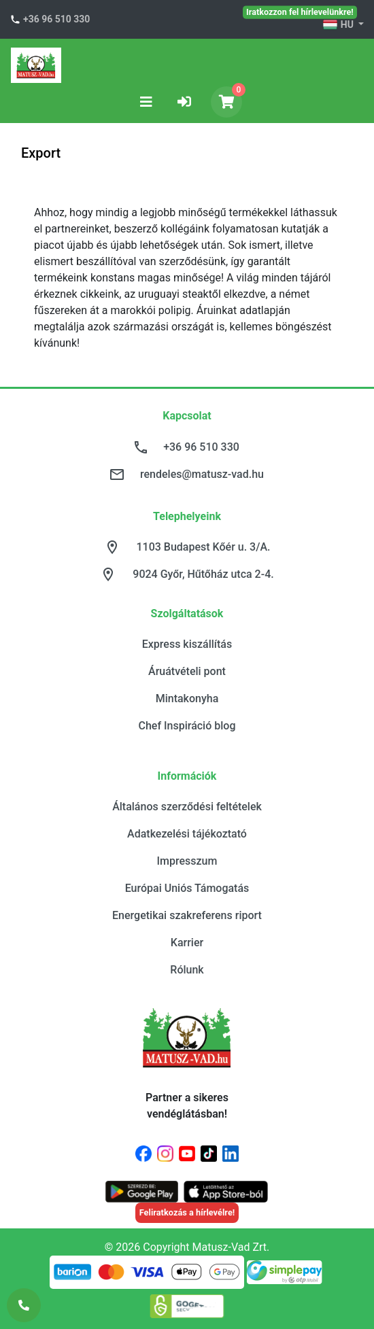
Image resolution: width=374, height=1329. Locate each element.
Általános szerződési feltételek (187, 806)
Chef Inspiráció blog (187, 725)
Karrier (187, 942)
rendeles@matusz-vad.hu (202, 474)
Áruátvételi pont (187, 671)
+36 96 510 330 (56, 19)
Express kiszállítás (187, 644)
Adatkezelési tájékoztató (187, 833)
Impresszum (187, 861)
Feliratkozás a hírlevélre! (187, 1212)
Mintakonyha (187, 698)
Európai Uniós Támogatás (187, 888)
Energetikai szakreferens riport (187, 915)
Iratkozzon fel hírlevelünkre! (300, 11)
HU (339, 25)
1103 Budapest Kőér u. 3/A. (204, 546)
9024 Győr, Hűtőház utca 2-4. (203, 574)
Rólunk (186, 969)
